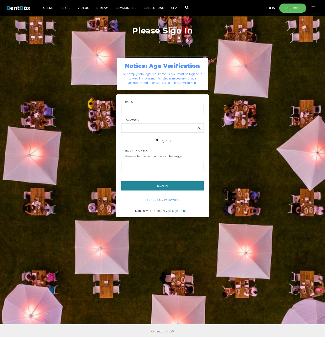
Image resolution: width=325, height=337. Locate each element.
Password (132, 119)
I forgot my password (162, 200)
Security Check (137, 150)
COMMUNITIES (126, 8)
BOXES (65, 8)
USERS (48, 8)
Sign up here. (181, 210)
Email (129, 101)
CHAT (175, 8)
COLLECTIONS (154, 8)
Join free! (292, 8)
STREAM (102, 8)
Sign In (162, 185)
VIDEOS (83, 8)
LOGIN (270, 8)
